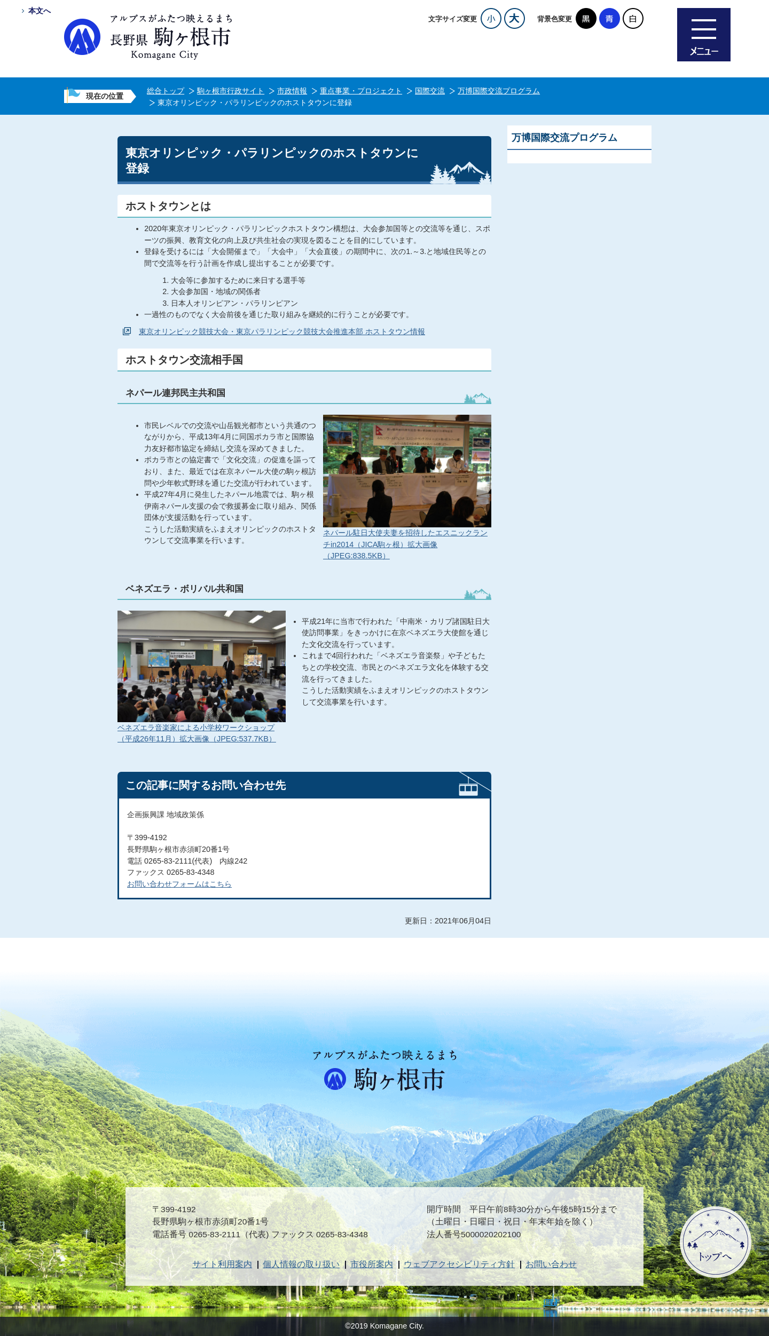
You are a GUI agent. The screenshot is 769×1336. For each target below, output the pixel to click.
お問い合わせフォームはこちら (179, 884)
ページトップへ (715, 1242)
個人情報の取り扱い (301, 1264)
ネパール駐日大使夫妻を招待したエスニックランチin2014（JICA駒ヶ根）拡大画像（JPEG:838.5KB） (405, 544)
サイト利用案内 (222, 1264)
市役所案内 (371, 1264)
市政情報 (292, 90)
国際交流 (430, 90)
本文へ (39, 10)
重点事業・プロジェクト (361, 90)
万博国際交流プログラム (499, 90)
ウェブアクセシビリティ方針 (459, 1264)
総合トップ (165, 90)
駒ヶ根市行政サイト (230, 90)
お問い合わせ (551, 1264)
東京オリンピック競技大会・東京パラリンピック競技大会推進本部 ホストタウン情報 (282, 331)
